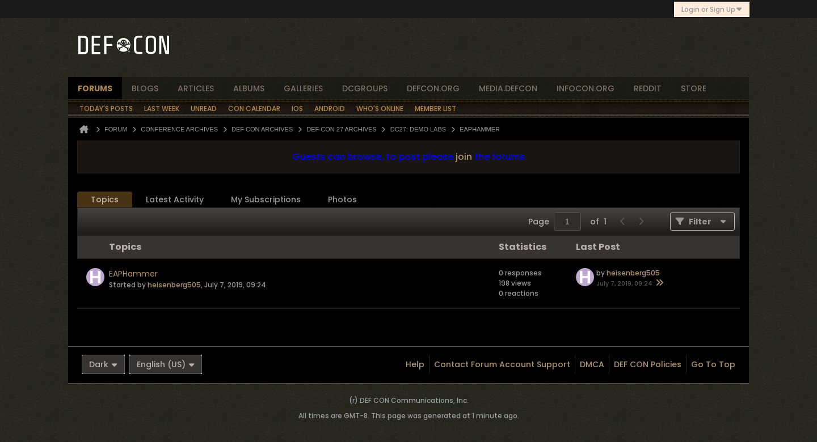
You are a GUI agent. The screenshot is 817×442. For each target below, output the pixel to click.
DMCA (592, 364)
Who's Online (379, 108)
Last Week (161, 108)
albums (248, 88)
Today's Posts (106, 108)
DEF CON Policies (647, 364)
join (464, 156)
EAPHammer (133, 273)
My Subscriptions (266, 199)
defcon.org (433, 88)
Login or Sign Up (711, 9)
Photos (342, 199)
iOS (297, 108)
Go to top (713, 364)
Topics (105, 199)
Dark (103, 364)
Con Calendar (254, 108)
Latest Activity (175, 199)
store (693, 88)
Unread (204, 108)
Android (329, 108)
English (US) (166, 364)
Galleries (303, 88)
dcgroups (365, 88)
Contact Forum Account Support (502, 364)
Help (415, 364)
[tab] (104, 200)
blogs (145, 88)
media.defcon (508, 88)
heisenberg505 (174, 285)
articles (196, 88)
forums (95, 88)
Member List (435, 108)
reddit (648, 88)
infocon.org (585, 88)
